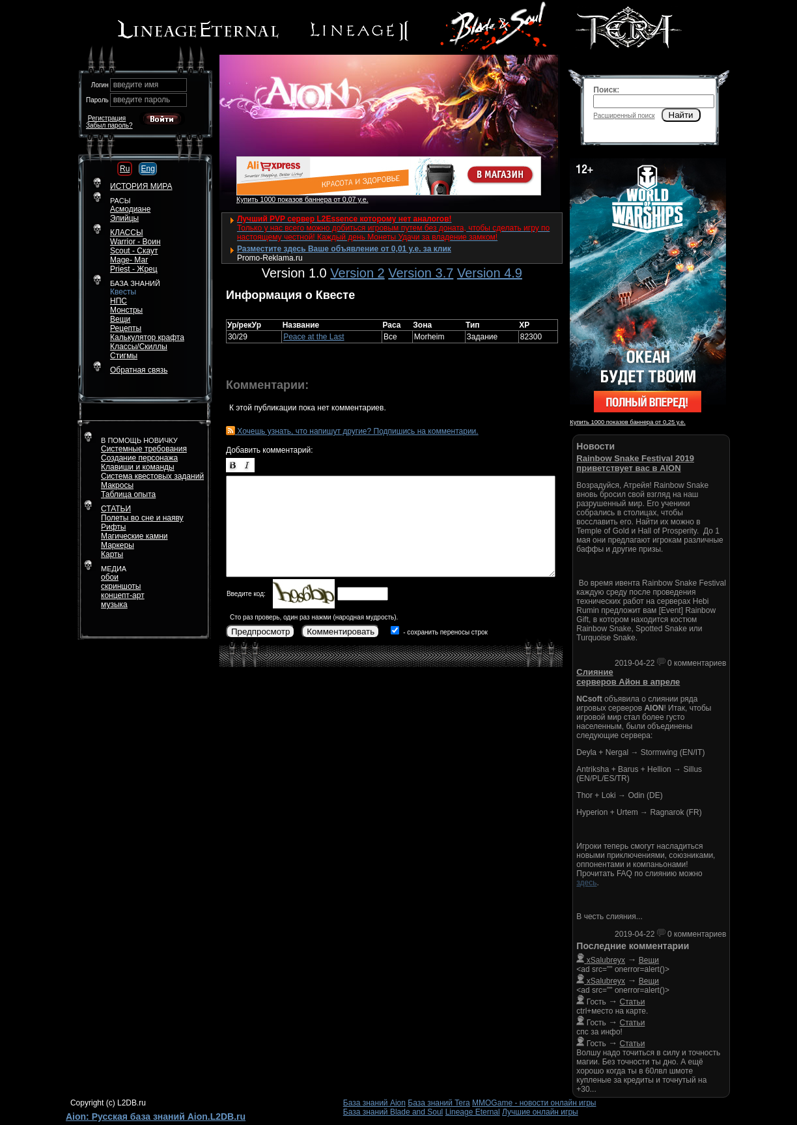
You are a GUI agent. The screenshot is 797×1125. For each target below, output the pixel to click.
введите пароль (142, 99)
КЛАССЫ (126, 232)
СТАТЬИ (116, 508)
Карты (112, 554)
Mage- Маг (129, 259)
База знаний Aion (374, 1102)
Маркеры (117, 545)
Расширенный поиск (623, 115)
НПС (118, 301)
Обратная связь (138, 370)
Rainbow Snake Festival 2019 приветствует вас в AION (635, 463)
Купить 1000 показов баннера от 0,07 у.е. (302, 199)
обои (110, 577)
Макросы (117, 485)
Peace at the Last (313, 336)
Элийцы (124, 218)
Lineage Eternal (472, 1112)
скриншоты (121, 586)
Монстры (126, 310)
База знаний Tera (438, 1102)
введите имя (136, 84)
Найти (681, 115)
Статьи (632, 1001)
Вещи (120, 319)
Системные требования (144, 448)
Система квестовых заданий (152, 476)
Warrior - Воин (135, 241)
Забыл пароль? (109, 125)
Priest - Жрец (134, 269)
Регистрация (107, 118)
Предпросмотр (260, 631)
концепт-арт (123, 595)
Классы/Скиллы (138, 346)
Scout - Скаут (134, 250)
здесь (586, 882)
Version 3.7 (420, 273)
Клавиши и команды (138, 467)
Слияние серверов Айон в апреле (628, 677)
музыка (114, 604)
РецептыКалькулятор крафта (147, 333)
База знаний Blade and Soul (393, 1112)
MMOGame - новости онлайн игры (534, 1102)
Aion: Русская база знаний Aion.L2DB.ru (155, 1116)
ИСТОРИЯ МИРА (141, 186)
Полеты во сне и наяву (142, 517)
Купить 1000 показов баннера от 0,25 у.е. (627, 422)
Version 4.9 (489, 273)
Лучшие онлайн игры (540, 1112)
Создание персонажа (139, 458)
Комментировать (340, 631)
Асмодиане (130, 209)
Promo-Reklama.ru (270, 258)
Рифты (113, 527)
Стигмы (123, 355)
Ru (125, 168)
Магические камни (134, 536)
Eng (147, 168)
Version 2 (357, 273)
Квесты (123, 291)
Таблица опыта (128, 494)
